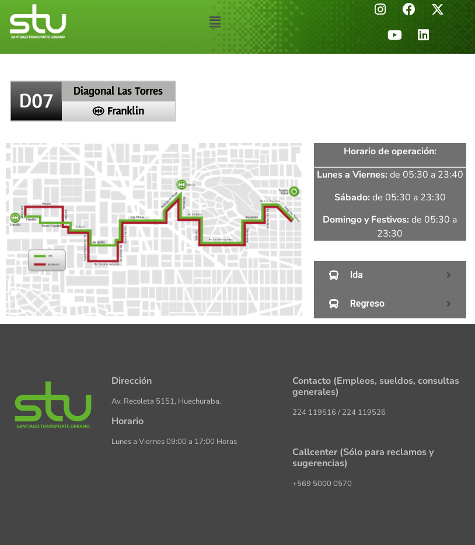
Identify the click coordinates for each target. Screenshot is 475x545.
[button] (215, 22)
